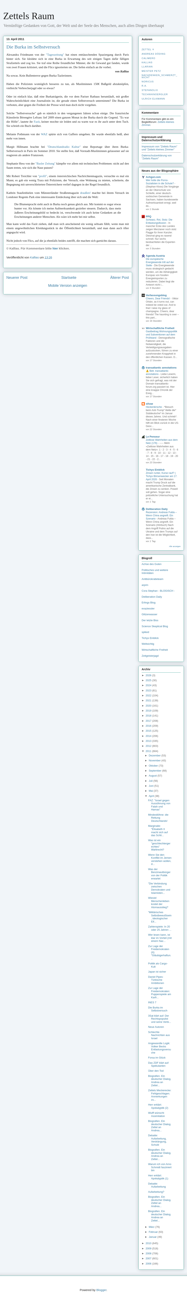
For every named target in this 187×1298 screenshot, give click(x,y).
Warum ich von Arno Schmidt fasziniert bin (159, 1167)
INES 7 (152, 1002)
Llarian (147, 66)
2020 (149, 705)
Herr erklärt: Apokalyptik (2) (158, 1106)
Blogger (101, 1290)
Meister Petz (151, 71)
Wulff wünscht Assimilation (156, 1114)
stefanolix (150, 90)
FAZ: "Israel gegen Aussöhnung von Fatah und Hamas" (159, 805)
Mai (151, 790)
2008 (149, 1253)
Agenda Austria (155, 255)
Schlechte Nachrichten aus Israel (159, 1035)
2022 (149, 695)
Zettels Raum (28, 16)
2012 (149, 745)
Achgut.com (153, 176)
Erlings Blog (148, 602)
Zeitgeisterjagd (150, 655)
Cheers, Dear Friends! (158, 298)
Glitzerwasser (149, 614)
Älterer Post (119, 278)
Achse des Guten (152, 564)
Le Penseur (153, 436)
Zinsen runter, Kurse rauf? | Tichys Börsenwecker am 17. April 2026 (161, 476)
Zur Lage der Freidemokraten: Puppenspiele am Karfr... (159, 993)
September (155, 770)
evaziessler (148, 608)
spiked (145, 632)
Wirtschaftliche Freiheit (160, 328)
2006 (149, 1263)
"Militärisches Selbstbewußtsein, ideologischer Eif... (159, 917)
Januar (153, 1236)
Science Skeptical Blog (155, 626)
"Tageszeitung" (55, 54)
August (153, 775)
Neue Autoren (156, 1026)
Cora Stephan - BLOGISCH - (158, 590)
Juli (151, 780)
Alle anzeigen (175, 546)
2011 (149, 751)
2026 (149, 675)
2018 (149, 715)
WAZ (44, 134)
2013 (149, 740)
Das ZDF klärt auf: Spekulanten (158, 1064)
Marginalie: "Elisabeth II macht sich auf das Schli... (158, 830)
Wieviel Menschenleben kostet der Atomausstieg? (158, 902)
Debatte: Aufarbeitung (157, 1185)
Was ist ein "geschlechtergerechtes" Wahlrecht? (159, 845)
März (152, 1226)
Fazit (37, 121)
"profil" (42, 176)
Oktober (154, 765)
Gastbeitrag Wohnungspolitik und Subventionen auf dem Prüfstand (161, 334)
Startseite (68, 278)
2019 (149, 710)
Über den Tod (156, 1070)
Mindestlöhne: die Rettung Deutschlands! (158, 817)
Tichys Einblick (155, 469)
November (155, 760)
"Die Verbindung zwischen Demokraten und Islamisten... (159, 888)
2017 (149, 720)
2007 (149, 1258)
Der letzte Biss (150, 620)
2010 (149, 1243)
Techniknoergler (155, 94)
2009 (149, 1248)
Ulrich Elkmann (153, 99)
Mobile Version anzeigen (67, 286)
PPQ (148, 216)
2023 (149, 690)
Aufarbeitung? (156, 1191)
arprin (145, 584)
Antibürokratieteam (152, 579)
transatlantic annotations (161, 367)
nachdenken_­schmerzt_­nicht (159, 76)
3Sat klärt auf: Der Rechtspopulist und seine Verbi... (159, 1018)
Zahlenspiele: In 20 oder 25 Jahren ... (159, 928)
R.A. (144, 86)
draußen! (85, 192)
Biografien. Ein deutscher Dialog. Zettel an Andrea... (159, 1126)
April (152, 795)
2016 (149, 725)
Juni (151, 785)
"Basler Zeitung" (45, 163)
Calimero (148, 58)
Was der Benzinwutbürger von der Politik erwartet (159, 874)
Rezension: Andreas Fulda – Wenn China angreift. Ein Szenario (161, 515)
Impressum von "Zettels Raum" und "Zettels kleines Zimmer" (159, 148)
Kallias (147, 62)
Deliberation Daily (157, 509)
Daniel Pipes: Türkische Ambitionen (156, 980)
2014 (149, 735)
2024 (149, 685)
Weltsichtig (148, 643)
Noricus (148, 81)
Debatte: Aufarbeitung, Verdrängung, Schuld (157, 1140)
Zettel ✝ (148, 49)
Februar (154, 1231)
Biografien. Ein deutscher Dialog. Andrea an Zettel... (159, 1080)
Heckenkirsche (154, 407)
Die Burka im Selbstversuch (33, 46)
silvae (149, 403)
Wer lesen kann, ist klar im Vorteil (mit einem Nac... (159, 937)
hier (55, 248)
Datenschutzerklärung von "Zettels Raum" (157, 157)
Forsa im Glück (156, 1057)
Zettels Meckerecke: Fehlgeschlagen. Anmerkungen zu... (159, 1095)
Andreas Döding (154, 54)
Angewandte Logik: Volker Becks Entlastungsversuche (159, 1048)
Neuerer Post (16, 278)
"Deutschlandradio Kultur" (64, 146)
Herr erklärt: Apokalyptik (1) (158, 1177)
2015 (149, 730)
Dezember (155, 755)
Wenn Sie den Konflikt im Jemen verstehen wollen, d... (159, 859)
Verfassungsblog (156, 295)
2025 (149, 680)
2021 (149, 700)
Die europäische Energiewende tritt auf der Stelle (160, 262)
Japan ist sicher (157, 971)
